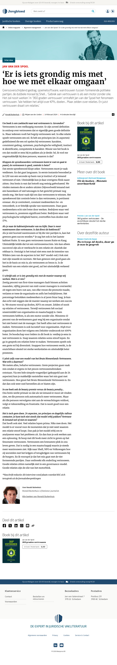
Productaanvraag (54, 21)
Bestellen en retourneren (39, 597)
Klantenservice (13, 591)
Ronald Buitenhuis (12, 114)
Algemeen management (32, 28)
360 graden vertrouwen (89, 157)
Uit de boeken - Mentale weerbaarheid (92, 182)
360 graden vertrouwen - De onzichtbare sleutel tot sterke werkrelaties (91, 221)
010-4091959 (109, 21)
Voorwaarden (11, 601)
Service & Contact (82, 635)
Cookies (66, 635)
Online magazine (14, 28)
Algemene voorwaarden (37, 635)
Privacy (55, 635)
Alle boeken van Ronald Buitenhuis (38, 496)
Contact (8, 596)
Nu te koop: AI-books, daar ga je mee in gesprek (95, 243)
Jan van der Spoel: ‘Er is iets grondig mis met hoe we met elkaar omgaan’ (71, 28)
